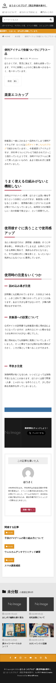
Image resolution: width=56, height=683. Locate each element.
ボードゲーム (7, 25)
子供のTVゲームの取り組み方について (24, 538)
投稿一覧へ (27, 509)
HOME (7, 36)
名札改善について (37, 617)
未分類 (17, 36)
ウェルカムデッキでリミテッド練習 (22, 551)
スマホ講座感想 (12, 565)
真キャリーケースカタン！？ (12, 645)
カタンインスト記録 (38, 643)
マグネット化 (19, 25)
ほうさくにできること (28, 12)
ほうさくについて (9, 12)
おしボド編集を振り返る (13, 617)
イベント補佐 (32, 25)
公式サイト (30, 144)
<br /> (13, 120)
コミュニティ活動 (46, 25)
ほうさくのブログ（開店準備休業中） (36, 669)
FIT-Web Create (45, 672)
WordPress (33, 675)
